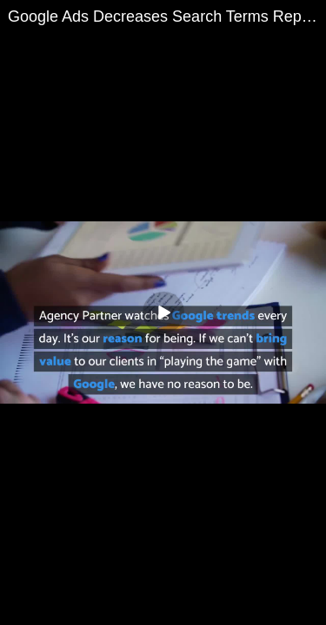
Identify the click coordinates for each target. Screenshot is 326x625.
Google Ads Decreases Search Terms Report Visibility (167, 16)
